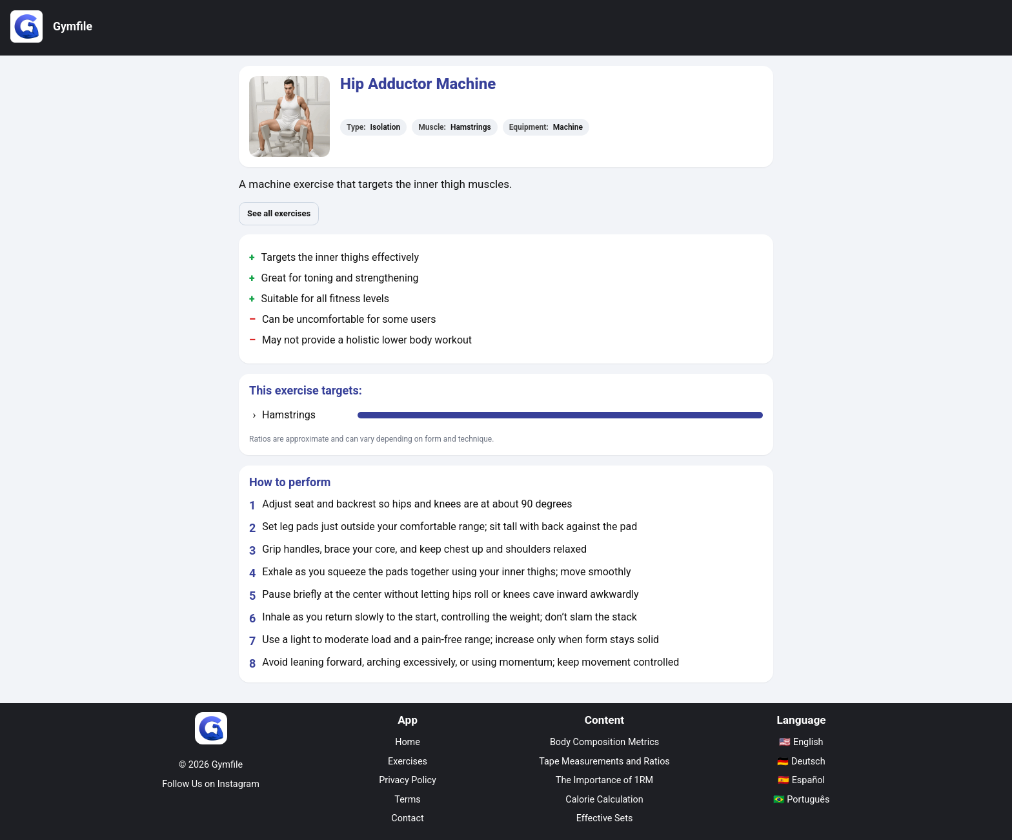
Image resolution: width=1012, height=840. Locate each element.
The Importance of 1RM (604, 780)
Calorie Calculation (604, 799)
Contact (407, 818)
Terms (407, 799)
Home (407, 742)
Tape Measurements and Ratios (604, 761)
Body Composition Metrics (604, 742)
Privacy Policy (407, 780)
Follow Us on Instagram (210, 784)
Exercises (407, 761)
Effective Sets (604, 818)
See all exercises (278, 213)
